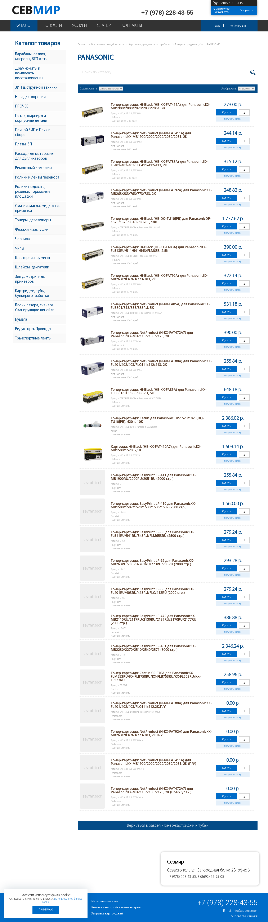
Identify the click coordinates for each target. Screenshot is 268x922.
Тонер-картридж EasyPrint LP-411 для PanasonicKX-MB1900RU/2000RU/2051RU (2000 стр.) (153, 477)
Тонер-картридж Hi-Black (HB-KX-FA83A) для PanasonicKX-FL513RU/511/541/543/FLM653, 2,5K (158, 249)
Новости (52, 25)
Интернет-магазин (104, 901)
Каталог (23, 25)
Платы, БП (23, 144)
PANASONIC (213, 44)
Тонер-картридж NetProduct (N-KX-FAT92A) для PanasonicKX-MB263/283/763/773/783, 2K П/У (161, 733)
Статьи (104, 25)
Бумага (21, 320)
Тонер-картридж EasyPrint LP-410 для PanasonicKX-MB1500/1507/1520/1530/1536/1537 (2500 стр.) (153, 505)
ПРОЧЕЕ (21, 107)
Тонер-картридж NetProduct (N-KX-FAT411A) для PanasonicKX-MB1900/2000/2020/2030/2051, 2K (151, 135)
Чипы (19, 249)
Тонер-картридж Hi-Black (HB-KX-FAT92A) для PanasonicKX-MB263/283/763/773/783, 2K (159, 277)
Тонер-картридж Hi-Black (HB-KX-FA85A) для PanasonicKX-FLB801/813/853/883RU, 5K (158, 391)
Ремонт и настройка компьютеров (116, 907)
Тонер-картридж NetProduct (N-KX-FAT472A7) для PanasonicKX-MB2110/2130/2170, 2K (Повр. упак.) (152, 790)
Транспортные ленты (33, 339)
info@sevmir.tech (245, 911)
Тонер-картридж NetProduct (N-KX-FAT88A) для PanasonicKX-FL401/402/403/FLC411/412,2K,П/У (161, 705)
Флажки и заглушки (31, 230)
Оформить (246, 10)
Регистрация (238, 25)
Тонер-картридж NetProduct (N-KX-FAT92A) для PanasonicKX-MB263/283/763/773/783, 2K (161, 192)
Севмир (252, 916)
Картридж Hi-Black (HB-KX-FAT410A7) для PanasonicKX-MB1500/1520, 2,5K (156, 448)
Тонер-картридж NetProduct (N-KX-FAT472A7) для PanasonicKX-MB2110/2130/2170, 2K (152, 334)
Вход (217, 25)
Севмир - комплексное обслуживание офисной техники (44, 10)
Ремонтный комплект (34, 168)
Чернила (22, 239)
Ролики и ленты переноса (37, 178)
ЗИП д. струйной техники (36, 88)
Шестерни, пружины (32, 258)
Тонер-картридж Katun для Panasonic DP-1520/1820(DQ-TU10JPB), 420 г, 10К (157, 420)
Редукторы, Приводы (33, 329)
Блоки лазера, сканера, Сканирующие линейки (34, 307)
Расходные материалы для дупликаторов (34, 156)
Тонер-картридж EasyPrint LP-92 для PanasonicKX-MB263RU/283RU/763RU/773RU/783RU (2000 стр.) (152, 562)
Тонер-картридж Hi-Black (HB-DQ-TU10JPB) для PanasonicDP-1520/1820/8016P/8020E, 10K (161, 220)
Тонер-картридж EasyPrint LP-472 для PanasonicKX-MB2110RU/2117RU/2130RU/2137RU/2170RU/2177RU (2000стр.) (153, 619)
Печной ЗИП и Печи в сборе (32, 132)
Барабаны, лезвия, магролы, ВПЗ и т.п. (31, 56)
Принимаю (46, 909)
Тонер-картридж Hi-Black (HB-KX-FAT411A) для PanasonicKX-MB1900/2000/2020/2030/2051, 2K (160, 106)
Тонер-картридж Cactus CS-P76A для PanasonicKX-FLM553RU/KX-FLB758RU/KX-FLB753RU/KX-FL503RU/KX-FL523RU (156, 676)
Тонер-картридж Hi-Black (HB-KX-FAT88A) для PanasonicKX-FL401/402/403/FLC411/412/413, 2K (159, 163)
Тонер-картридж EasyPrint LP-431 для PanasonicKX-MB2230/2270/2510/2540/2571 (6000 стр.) (153, 648)
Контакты (131, 25)
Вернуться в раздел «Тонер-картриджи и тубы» (167, 826)
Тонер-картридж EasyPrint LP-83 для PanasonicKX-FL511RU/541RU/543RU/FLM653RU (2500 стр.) (152, 534)
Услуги (79, 25)
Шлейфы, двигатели (32, 267)
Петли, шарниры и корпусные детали (31, 118)
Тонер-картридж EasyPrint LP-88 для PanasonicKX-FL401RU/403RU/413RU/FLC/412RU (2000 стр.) (152, 591)
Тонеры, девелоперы (33, 220)
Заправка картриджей (107, 913)
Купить (226, 112)
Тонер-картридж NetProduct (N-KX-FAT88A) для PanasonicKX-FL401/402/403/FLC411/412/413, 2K (161, 363)
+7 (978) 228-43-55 (167, 12)
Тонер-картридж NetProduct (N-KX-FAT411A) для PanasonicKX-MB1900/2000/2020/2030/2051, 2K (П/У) (153, 762)
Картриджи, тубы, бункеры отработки (32, 293)
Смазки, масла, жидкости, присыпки (37, 208)
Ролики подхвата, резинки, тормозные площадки (32, 192)
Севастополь (179, 870)
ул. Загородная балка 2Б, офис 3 (221, 870)
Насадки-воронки (30, 97)
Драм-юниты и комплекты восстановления (29, 73)
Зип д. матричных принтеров (30, 279)
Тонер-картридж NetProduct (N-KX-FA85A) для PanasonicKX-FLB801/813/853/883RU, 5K (160, 306)
